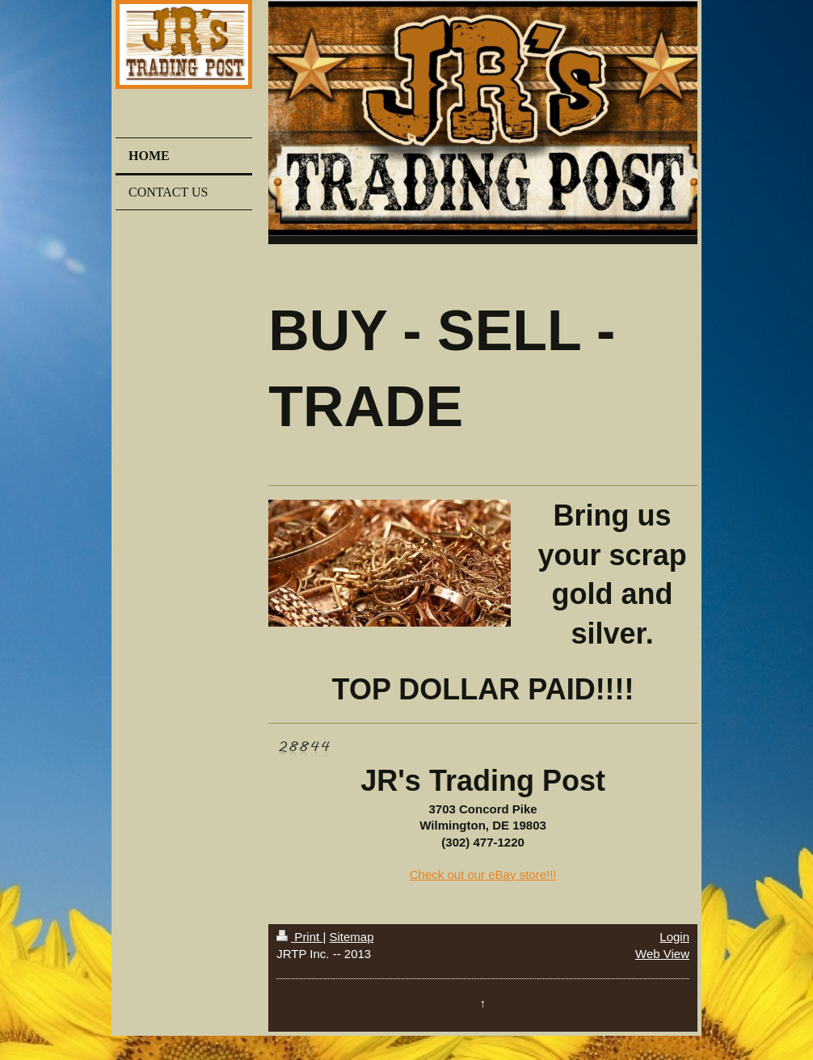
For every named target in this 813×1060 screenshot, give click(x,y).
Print (299, 937)
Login (674, 937)
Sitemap (351, 937)
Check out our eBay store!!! (483, 874)
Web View (662, 954)
